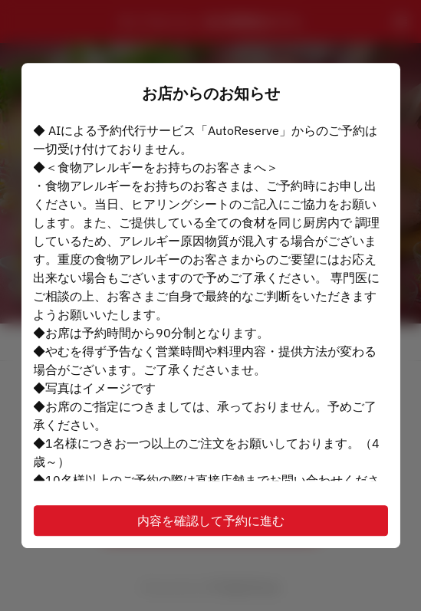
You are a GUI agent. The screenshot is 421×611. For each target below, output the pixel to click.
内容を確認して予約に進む (211, 520)
